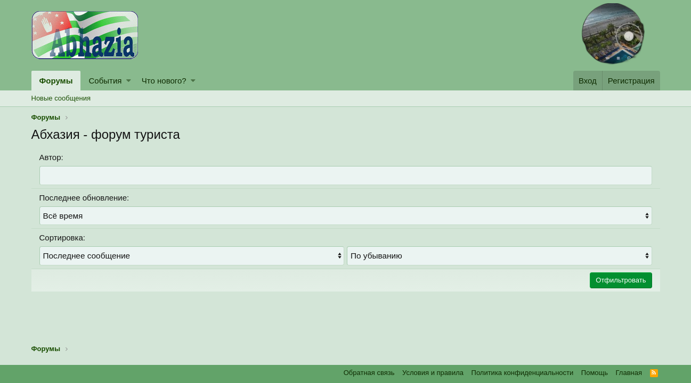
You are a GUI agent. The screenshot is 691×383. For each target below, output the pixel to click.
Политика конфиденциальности (522, 373)
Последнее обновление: (84, 197)
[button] (129, 80)
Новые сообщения (61, 98)
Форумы (56, 80)
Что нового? (164, 80)
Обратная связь (369, 373)
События (104, 80)
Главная (629, 373)
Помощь (594, 373)
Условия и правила (433, 373)
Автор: (51, 157)
